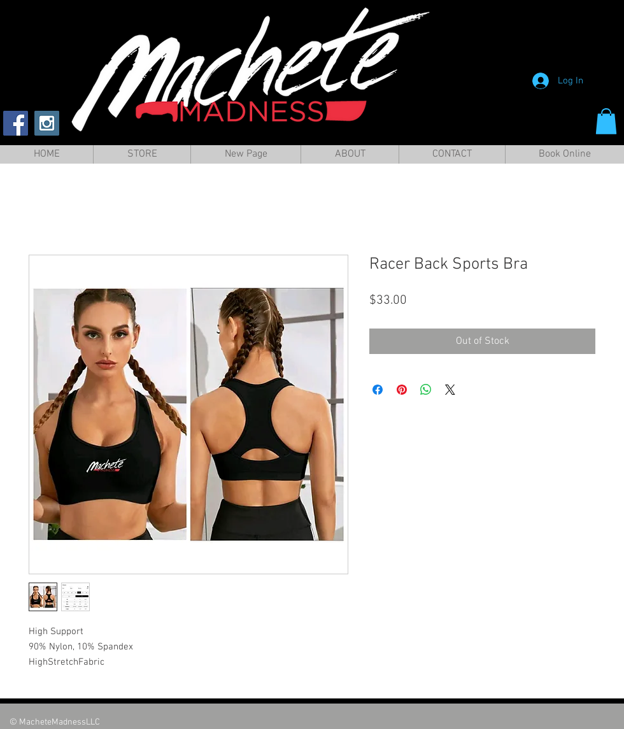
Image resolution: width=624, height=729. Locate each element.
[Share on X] (450, 389)
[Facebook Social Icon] (15, 123)
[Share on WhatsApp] (426, 389)
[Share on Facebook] (377, 389)
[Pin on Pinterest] (401, 389)
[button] (606, 121)
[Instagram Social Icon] (46, 123)
